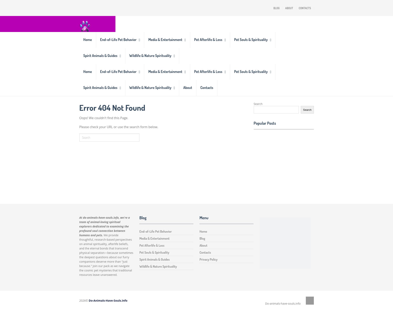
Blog (277, 8)
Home (87, 39)
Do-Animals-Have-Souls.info (108, 300)
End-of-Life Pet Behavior (118, 39)
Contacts (305, 8)
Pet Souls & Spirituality (251, 39)
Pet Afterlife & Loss (208, 39)
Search (258, 104)
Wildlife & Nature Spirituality (150, 55)
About (289, 8)
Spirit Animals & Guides (100, 55)
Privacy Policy (208, 259)
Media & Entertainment (165, 39)
